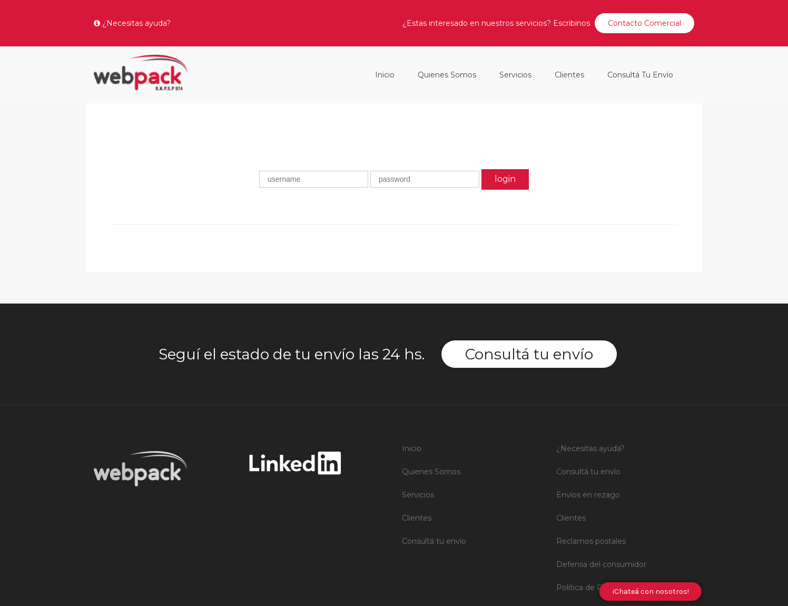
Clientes (569, 75)
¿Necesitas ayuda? (132, 23)
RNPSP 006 (579, 507)
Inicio (385, 75)
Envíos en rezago (588, 391)
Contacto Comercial (644, 23)
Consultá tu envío (640, 75)
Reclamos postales (591, 438)
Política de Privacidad (595, 484)
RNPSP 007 (579, 530)
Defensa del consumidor (601, 461)
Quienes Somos (447, 75)
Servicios (515, 75)
